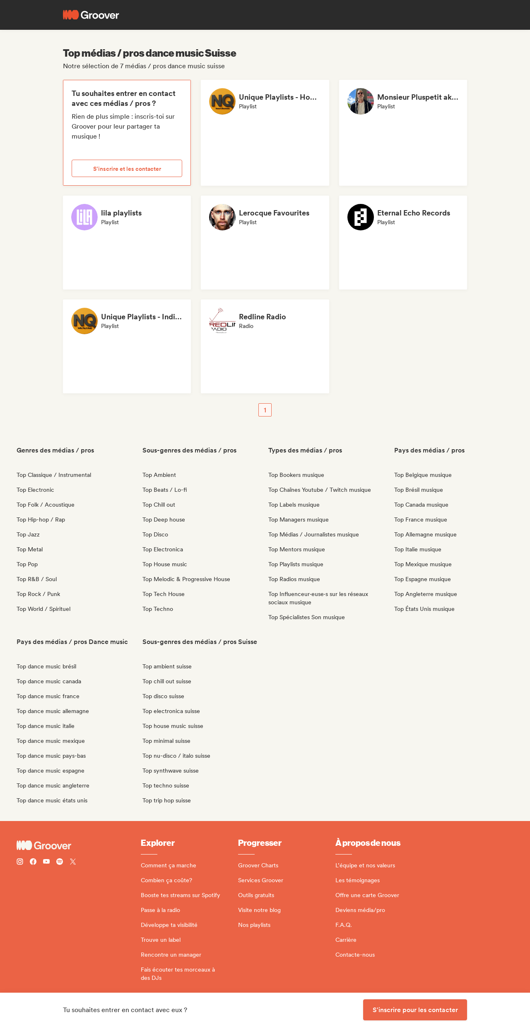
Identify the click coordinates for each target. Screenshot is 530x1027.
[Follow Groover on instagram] (20, 862)
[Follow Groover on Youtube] (46, 862)
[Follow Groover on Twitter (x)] (73, 862)
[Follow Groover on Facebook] (33, 862)
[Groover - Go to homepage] (79, 845)
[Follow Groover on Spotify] (59, 862)
